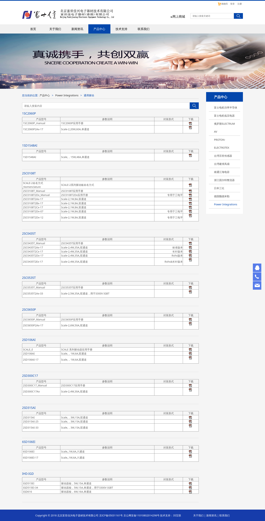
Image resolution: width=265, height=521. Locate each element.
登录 (232, 3)
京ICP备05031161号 (111, 515)
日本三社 (219, 188)
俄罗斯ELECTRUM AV (224, 127)
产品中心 (99, 29)
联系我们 (143, 29)
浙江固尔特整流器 (224, 180)
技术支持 (121, 29)
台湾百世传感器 (223, 155)
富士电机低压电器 (224, 115)
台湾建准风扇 (221, 164)
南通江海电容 (221, 172)
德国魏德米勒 (221, 196)
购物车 (223, 3)
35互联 (177, 515)
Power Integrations (225, 204)
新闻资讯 (77, 29)
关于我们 (55, 29)
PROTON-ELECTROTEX (221, 143)
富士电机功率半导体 (225, 107)
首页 (33, 29)
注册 (239, 3)
